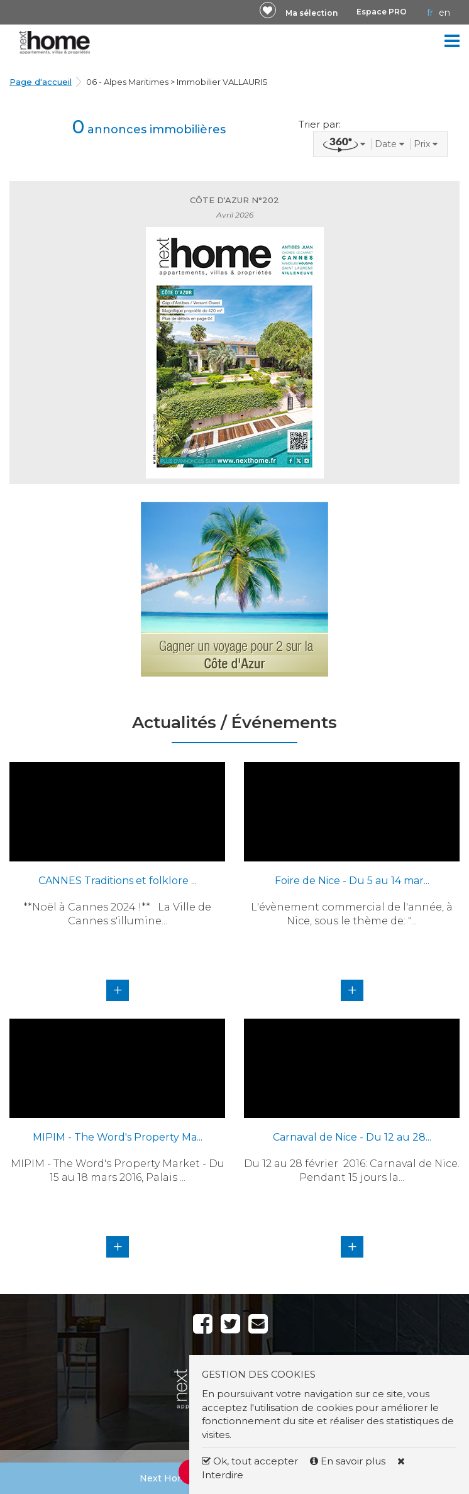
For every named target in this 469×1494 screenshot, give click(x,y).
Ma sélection (311, 13)
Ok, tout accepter (250, 1461)
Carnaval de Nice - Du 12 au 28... (352, 1137)
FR (430, 12)
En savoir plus (349, 1461)
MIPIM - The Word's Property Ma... (117, 1137)
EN (444, 12)
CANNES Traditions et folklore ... (117, 881)
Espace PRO (381, 11)
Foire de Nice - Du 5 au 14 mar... (352, 881)
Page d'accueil (40, 82)
